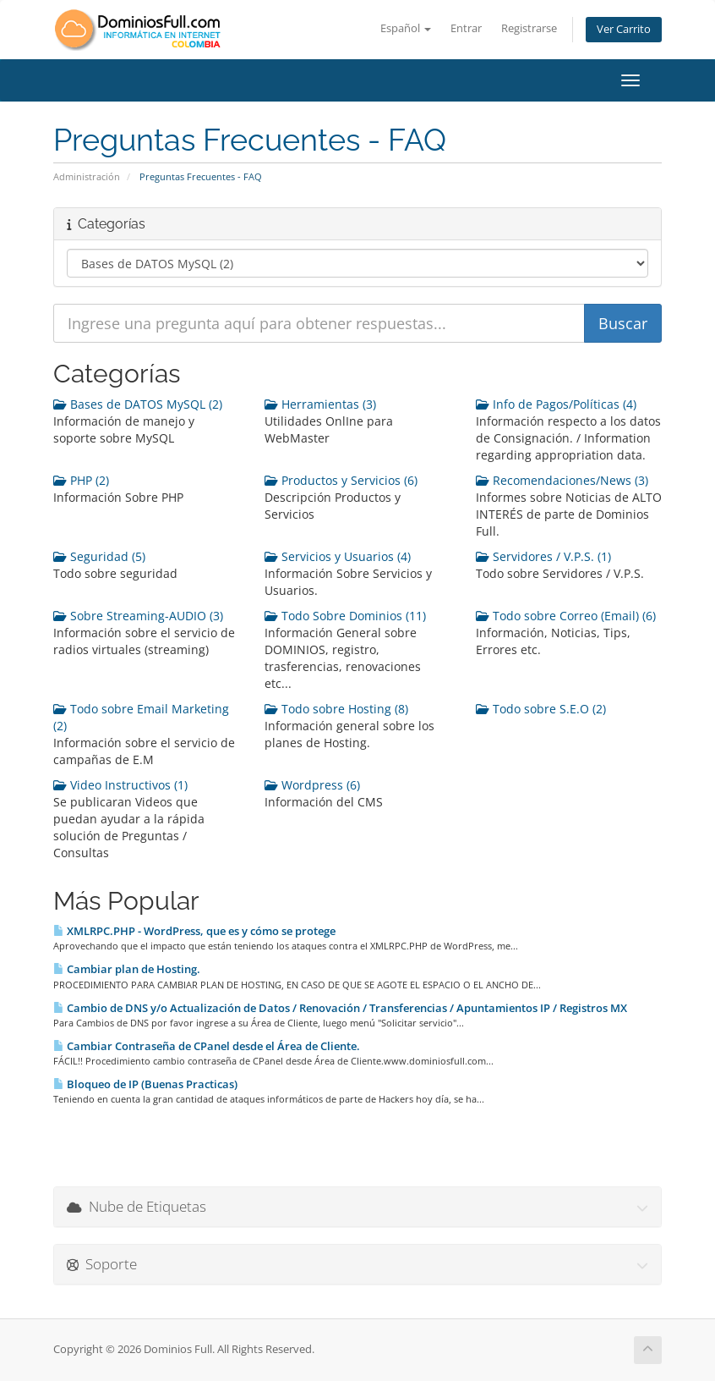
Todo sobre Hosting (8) (336, 709)
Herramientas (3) (320, 404)
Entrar (466, 28)
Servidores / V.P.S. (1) (543, 556)
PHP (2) (81, 480)
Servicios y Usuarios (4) (338, 556)
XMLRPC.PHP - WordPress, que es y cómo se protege (194, 930)
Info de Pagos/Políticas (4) (556, 404)
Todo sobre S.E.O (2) (541, 709)
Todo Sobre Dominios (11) (345, 616)
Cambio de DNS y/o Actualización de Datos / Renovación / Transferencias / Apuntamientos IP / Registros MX (340, 1007)
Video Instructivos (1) (120, 785)
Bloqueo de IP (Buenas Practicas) (145, 1084)
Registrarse (529, 28)
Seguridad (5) (99, 556)
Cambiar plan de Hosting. (126, 969)
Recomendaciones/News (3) (562, 480)
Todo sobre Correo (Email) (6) (566, 616)
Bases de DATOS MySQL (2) (137, 404)
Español (405, 28)
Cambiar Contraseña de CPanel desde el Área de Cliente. (206, 1046)
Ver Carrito (624, 29)
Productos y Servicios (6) (341, 480)
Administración (86, 176)
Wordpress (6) (312, 785)
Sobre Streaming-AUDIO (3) (138, 616)
